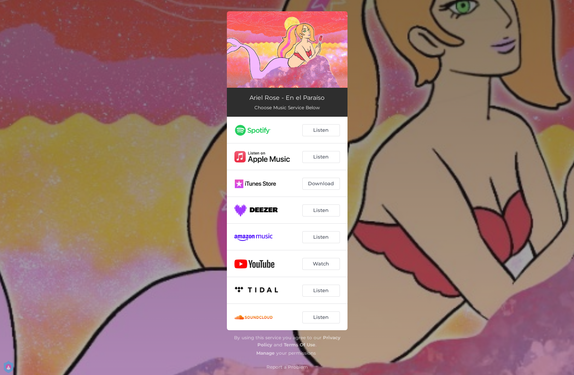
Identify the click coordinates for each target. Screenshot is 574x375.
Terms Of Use (299, 345)
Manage (265, 353)
